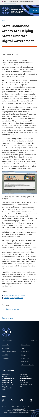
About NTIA (5, 345)
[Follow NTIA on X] (15, 400)
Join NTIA (5, 355)
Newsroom (5, 348)
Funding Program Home (13, 298)
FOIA (22, 348)
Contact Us (5, 358)
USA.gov (23, 355)
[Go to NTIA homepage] (6, 10)
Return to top (7, 318)
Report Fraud (25, 358)
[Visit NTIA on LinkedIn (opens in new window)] (33, 400)
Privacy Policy (25, 345)
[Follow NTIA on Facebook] (5, 400)
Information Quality (27, 365)
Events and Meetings (9, 352)
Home (4, 20)
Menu (35, 10)
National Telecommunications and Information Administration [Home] (18, 10)
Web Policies (25, 362)
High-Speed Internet (10, 309)
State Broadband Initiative (14, 295)
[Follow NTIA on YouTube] (24, 400)
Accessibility (25, 352)
